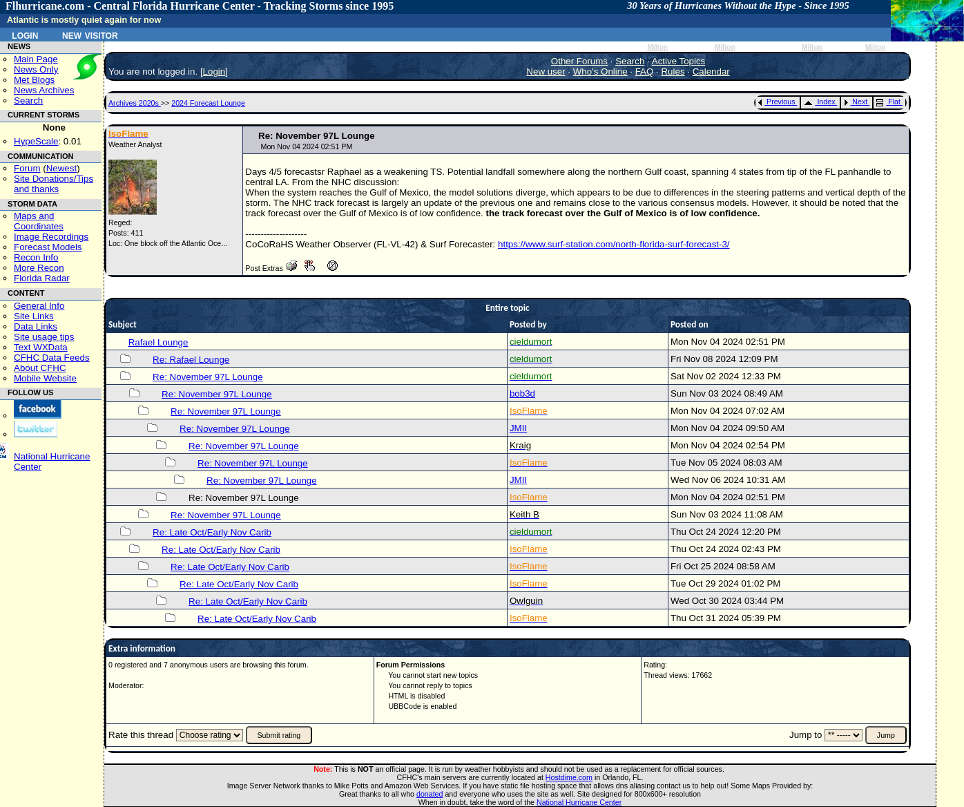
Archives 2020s (134, 103)
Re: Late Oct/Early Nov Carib (212, 532)
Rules (672, 71)
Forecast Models (48, 247)
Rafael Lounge (158, 342)
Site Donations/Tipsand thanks (53, 183)
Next (855, 101)
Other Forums (579, 61)
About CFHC (40, 368)
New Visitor (90, 34)
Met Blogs (34, 80)
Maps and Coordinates (39, 221)
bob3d (522, 393)
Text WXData (41, 347)
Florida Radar (42, 278)
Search (28, 100)
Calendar (711, 71)
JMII (518, 428)
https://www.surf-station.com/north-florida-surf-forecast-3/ (614, 244)
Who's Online (600, 71)
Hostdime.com (569, 777)
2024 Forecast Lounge (208, 103)
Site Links (34, 316)
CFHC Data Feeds (52, 357)
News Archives (44, 90)
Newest (61, 168)
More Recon (39, 268)
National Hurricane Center (579, 802)
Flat (888, 101)
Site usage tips (44, 337)
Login (25, 34)
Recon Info (36, 257)
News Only (36, 69)
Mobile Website (45, 378)
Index (819, 101)
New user (545, 71)
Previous (776, 101)
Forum (27, 168)
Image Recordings (51, 236)
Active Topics (679, 61)
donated (429, 794)
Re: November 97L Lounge (208, 377)
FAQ (644, 71)
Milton (657, 47)
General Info (39, 306)
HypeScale (36, 141)
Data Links (35, 326)
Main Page (36, 59)
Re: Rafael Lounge (191, 359)
